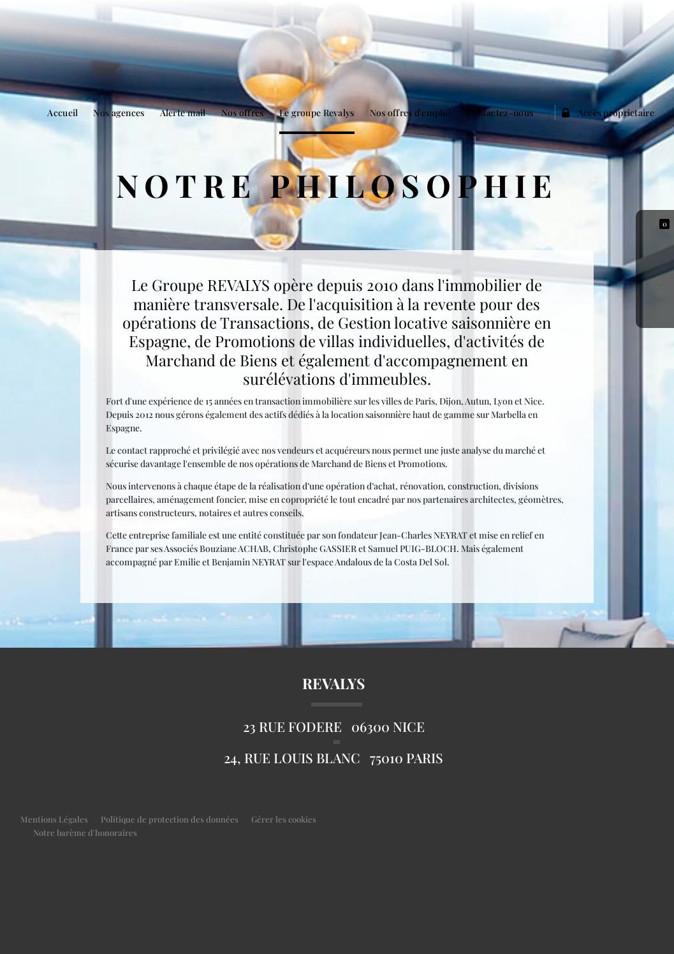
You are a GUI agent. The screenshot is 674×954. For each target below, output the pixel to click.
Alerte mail (183, 112)
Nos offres (242, 112)
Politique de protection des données (169, 819)
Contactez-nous (499, 112)
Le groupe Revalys (317, 112)
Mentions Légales (54, 819)
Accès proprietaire (608, 112)
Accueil (62, 112)
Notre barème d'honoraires (86, 832)
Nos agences (118, 112)
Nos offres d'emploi (410, 112)
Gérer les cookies (283, 819)
